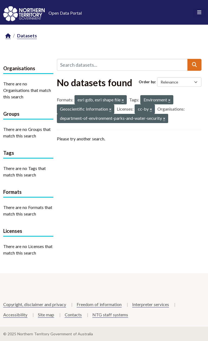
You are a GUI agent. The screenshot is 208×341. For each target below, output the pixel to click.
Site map (46, 314)
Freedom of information (99, 304)
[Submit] (194, 65)
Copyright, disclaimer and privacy (34, 304)
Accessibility (15, 314)
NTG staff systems (110, 314)
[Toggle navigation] (199, 12)
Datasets (27, 35)
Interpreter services (150, 304)
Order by (147, 81)
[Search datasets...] (122, 65)
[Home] (8, 36)
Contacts (73, 314)
